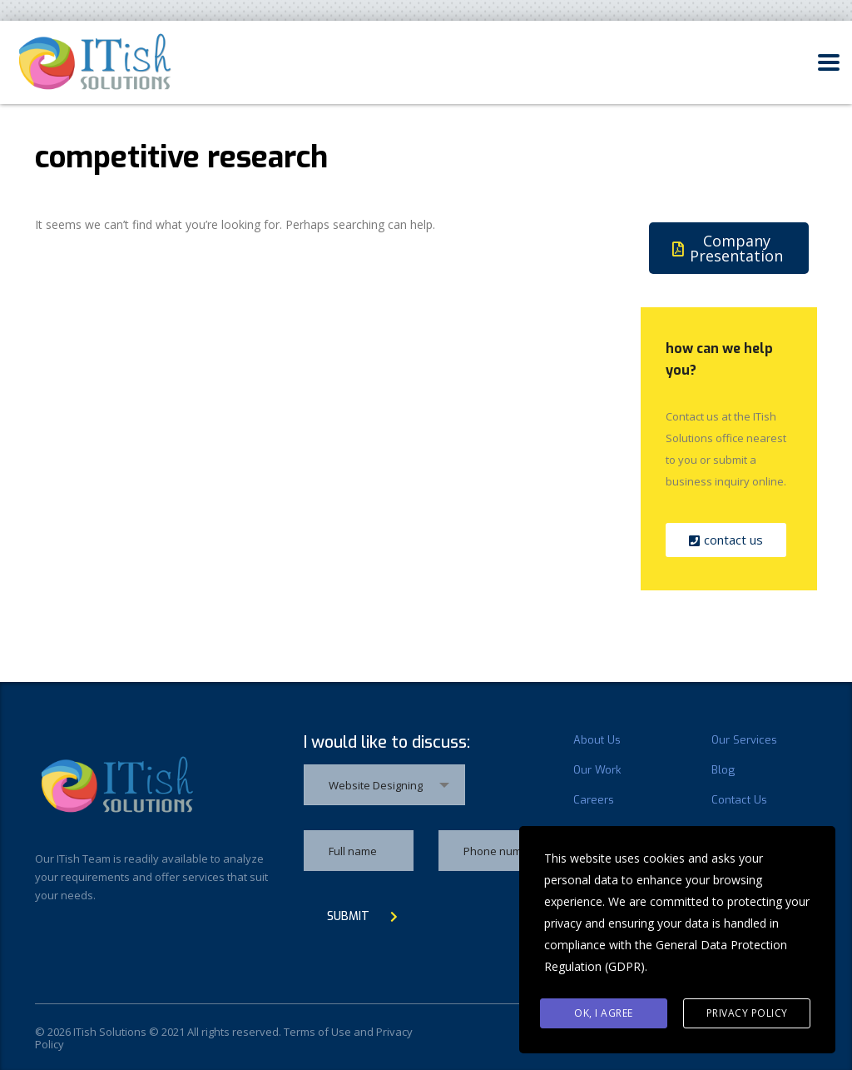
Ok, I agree (603, 1013)
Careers (593, 800)
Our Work (597, 770)
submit (362, 916)
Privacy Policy (747, 1013)
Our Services (744, 740)
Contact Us (739, 800)
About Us (597, 740)
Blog (723, 770)
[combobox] (384, 784)
